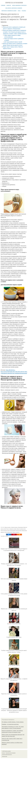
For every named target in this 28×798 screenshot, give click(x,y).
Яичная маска (20, 527)
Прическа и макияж (14, 3)
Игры (19, 10)
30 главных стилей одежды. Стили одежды (13, 722)
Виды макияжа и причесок (19, 5)
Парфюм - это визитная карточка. (10, 724)
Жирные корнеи (19, 530)
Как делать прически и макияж (13, 8)
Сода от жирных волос (8, 532)
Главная (3, 5)
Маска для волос (8, 527)
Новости (9, 5)
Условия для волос (14, 527)
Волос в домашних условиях (11, 528)
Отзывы (24, 10)
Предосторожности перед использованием (8, 530)
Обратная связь (4, 756)
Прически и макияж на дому (9, 10)
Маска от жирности (16, 532)
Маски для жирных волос (21, 528)
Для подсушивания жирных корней (13, 42)
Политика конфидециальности (7, 754)
